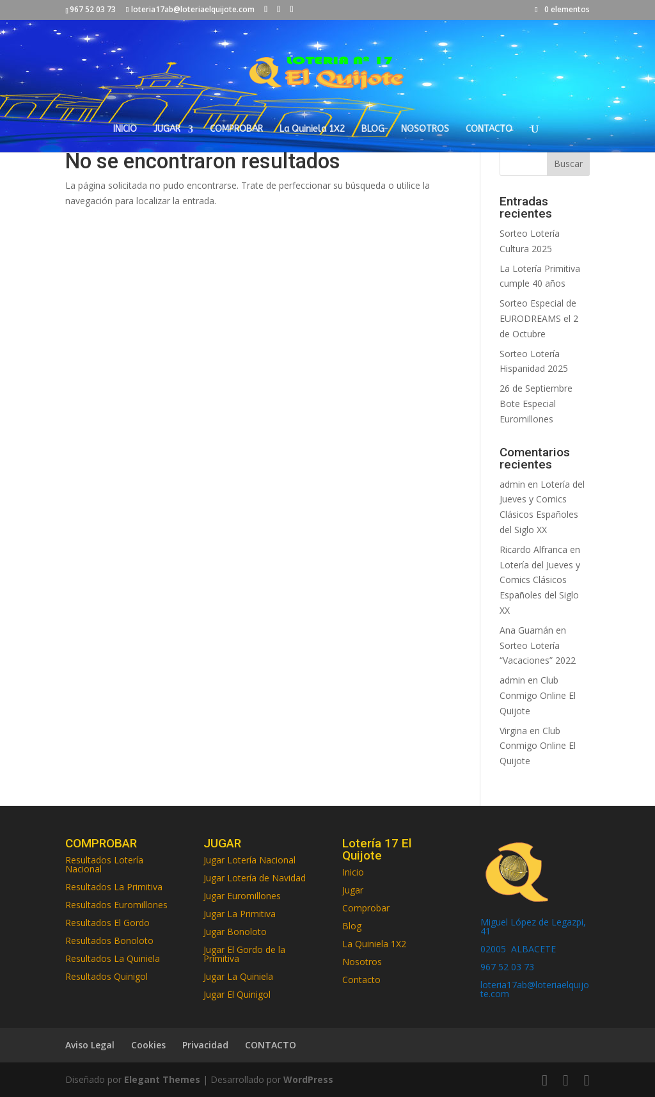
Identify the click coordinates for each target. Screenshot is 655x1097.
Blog (351, 926)
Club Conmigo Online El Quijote (538, 695)
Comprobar (366, 908)
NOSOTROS (425, 129)
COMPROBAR (236, 129)
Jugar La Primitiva (239, 914)
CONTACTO (489, 129)
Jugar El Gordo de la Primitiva (244, 954)
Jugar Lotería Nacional (249, 860)
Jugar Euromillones (242, 896)
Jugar (352, 890)
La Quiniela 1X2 (312, 129)
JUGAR (167, 129)
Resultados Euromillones (116, 905)
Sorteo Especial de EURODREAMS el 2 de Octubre (539, 318)
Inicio (353, 872)
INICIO (125, 129)
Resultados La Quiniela (112, 958)
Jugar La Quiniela (238, 976)
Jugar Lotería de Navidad (254, 878)
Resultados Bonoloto (109, 940)
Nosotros (362, 962)
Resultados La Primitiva (113, 887)
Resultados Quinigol (106, 976)
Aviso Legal (89, 1045)
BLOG (372, 129)
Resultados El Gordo (107, 923)
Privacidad (205, 1045)
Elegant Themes (162, 1079)
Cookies (148, 1045)
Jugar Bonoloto (235, 931)
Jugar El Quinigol (237, 994)
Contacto (361, 979)
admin (512, 484)
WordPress (308, 1079)
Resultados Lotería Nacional (104, 864)
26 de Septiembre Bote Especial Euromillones (536, 403)
